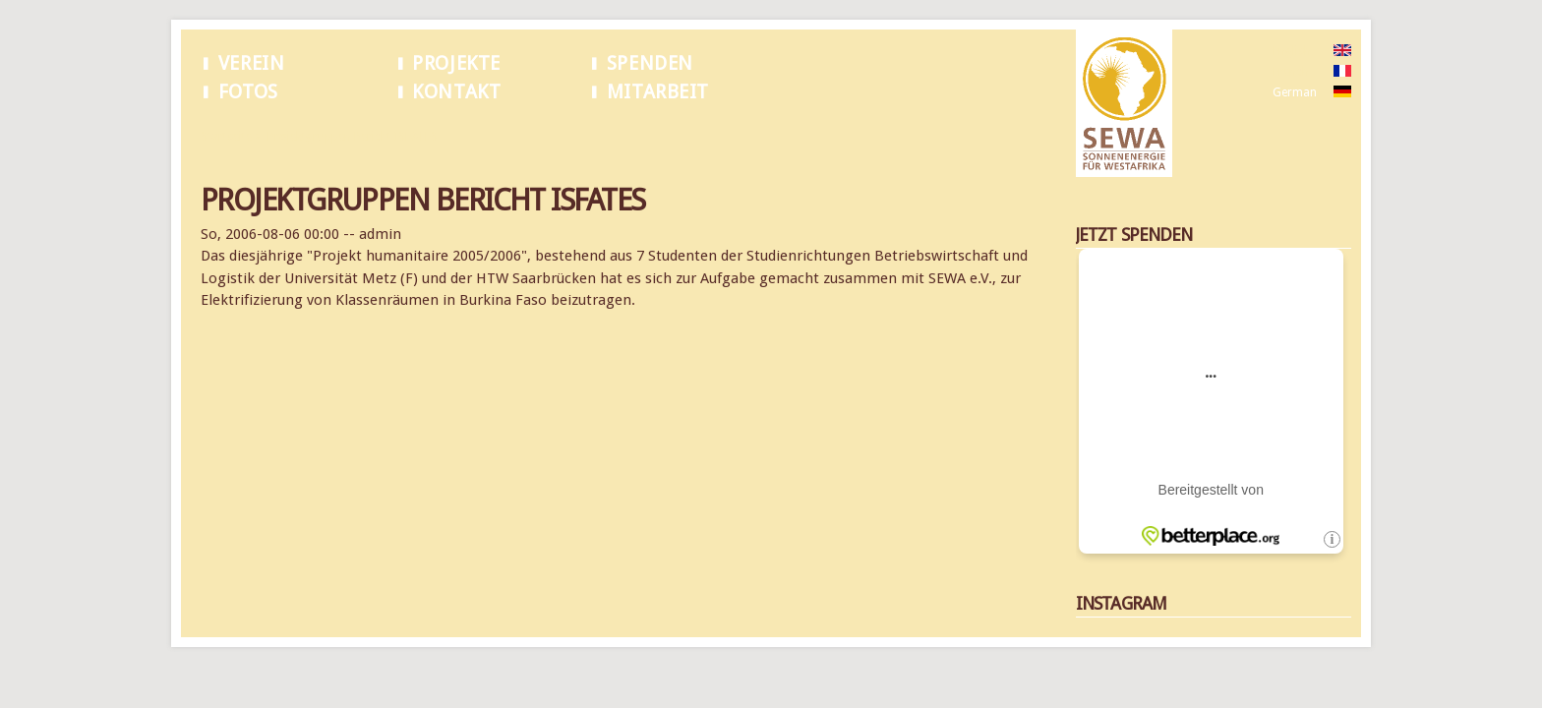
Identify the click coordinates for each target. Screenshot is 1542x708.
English (1292, 51)
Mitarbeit (658, 92)
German (1295, 92)
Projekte (456, 63)
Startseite (226, 137)
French (1291, 72)
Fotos (248, 92)
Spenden (650, 63)
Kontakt (456, 92)
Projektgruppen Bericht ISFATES (352, 137)
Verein (251, 63)
